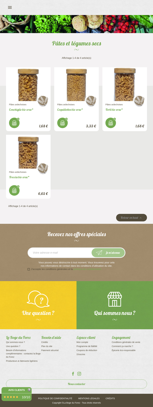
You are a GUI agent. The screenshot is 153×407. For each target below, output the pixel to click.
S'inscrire (80, 354)
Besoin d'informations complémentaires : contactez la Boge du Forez (23, 353)
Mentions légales (89, 398)
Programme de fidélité (86, 346)
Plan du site (46, 346)
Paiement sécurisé (50, 350)
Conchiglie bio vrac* (21, 109)
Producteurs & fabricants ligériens (21, 361)
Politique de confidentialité (55, 398)
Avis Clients (16, 390)
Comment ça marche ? (122, 346)
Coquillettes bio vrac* (70, 109)
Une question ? (13, 346)
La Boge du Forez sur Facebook (73, 373)
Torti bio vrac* (114, 109)
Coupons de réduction (86, 350)
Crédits (44, 342)
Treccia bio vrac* (19, 177)
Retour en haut (131, 218)
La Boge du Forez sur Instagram (79, 373)
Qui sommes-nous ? (15, 342)
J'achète (14, 123)
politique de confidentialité (87, 269)
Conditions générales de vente (126, 342)
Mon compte (82, 342)
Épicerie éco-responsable (124, 350)
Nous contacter (76, 384)
